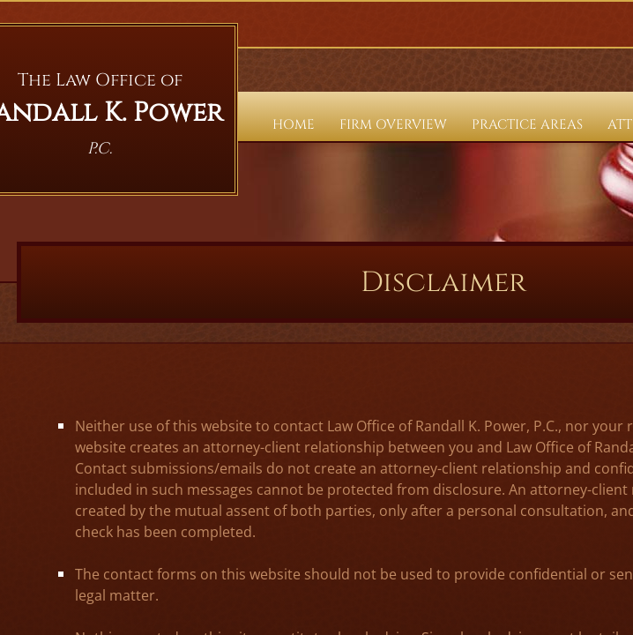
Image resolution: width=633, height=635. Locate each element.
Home (293, 125)
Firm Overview (393, 125)
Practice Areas (527, 125)
